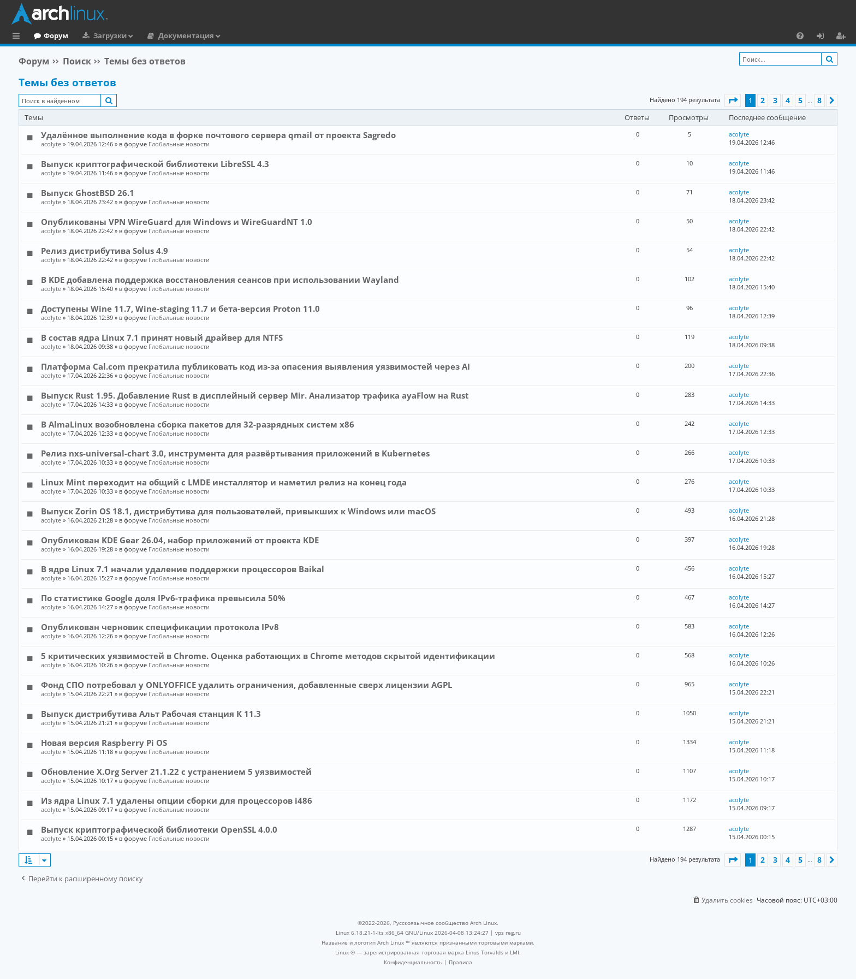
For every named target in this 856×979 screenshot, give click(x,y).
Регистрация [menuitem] (843, 37)
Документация (231, 35)
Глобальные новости (179, 144)
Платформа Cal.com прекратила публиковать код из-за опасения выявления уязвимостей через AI (255, 366)
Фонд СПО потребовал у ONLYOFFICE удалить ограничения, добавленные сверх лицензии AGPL (246, 684)
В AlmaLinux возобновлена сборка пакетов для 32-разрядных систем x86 (197, 424)
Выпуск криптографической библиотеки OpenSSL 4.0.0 (159, 829)
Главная (49, 35)
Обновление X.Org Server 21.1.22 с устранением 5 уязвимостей (176, 771)
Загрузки (154, 35)
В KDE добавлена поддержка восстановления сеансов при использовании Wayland (220, 279)
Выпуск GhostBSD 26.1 (87, 192)
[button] (732, 100)
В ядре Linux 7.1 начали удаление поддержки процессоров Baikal (182, 568)
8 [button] (819, 100)
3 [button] (775, 100)
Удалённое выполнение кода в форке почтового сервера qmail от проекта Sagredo (218, 134)
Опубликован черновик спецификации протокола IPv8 (160, 626)
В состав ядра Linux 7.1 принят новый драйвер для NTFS (162, 337)
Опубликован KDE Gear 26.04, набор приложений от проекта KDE (180, 540)
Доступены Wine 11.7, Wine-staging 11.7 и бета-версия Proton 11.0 (180, 308)
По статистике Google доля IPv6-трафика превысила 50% (163, 597)
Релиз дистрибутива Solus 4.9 (104, 250)
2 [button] (762, 100)
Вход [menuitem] (824, 37)
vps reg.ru (508, 932)
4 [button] (788, 100)
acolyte (51, 144)
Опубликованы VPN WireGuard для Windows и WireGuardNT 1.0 (176, 221)
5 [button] (800, 100)
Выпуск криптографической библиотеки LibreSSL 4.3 (155, 163)
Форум (100, 35)
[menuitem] (800, 35)
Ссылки (18, 37)
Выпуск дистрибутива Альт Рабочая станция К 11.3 (151, 713)
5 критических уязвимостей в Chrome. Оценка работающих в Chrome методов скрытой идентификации (268, 655)
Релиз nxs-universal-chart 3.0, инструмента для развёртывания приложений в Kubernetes (235, 453)
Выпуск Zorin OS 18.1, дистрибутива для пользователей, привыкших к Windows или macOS (238, 511)
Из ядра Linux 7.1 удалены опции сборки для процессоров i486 (176, 800)
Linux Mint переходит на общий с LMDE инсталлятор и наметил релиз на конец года (224, 482)
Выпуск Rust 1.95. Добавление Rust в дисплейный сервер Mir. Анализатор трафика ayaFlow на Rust (255, 395)
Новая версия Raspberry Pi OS (104, 742)
